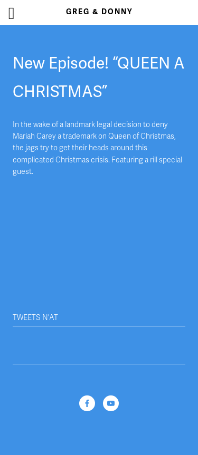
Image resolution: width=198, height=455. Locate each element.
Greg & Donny (99, 11)
